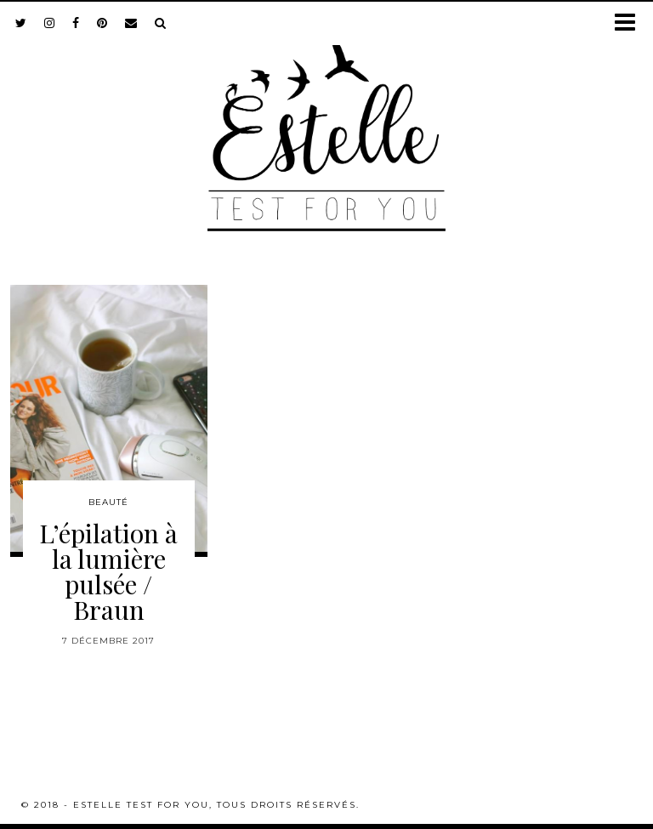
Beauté (108, 502)
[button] (630, 23)
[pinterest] (102, 23)
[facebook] (76, 23)
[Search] (161, 23)
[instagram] (49, 23)
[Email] (131, 23)
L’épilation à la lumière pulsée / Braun (108, 571)
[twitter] (21, 23)
